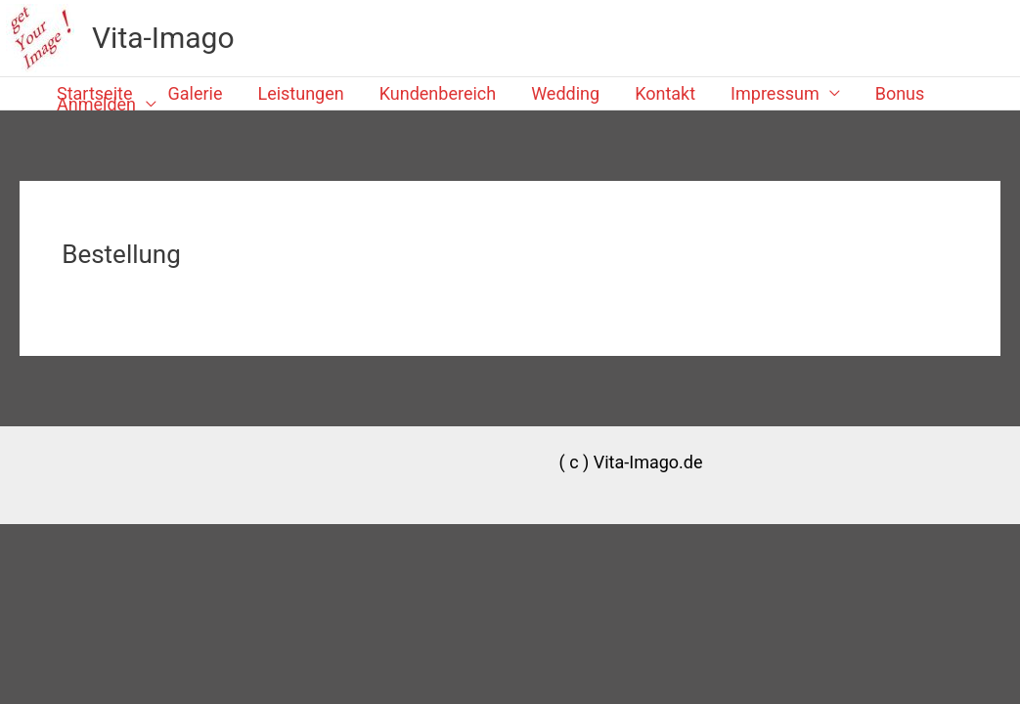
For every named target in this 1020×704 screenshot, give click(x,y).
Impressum (775, 93)
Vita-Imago (163, 38)
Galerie (194, 93)
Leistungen (300, 93)
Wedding (565, 93)
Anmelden (96, 104)
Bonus (900, 93)
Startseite (94, 93)
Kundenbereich (437, 93)
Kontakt (665, 93)
